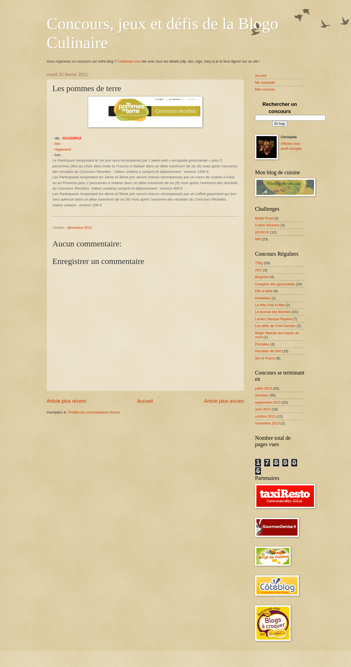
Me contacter (265, 82)
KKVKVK (262, 232)
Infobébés (263, 298)
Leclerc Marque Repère (273, 319)
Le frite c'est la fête (270, 305)
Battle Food (264, 218)
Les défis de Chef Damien (275, 326)
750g (259, 263)
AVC (258, 270)
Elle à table (264, 291)
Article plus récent (66, 401)
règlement (63, 149)
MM (258, 239)
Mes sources (265, 89)
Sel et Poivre (265, 358)
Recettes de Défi (268, 351)
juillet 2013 (263, 388)
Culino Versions (267, 225)
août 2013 (263, 409)
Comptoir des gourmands (275, 284)
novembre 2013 (267, 423)
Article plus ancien (224, 401)
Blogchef (262, 277)
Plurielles (262, 344)
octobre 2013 (265, 416)
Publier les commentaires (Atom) (94, 412)
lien (57, 144)
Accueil (145, 401)
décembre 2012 (79, 228)
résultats (261, 395)
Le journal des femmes (273, 312)
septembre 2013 (268, 402)
